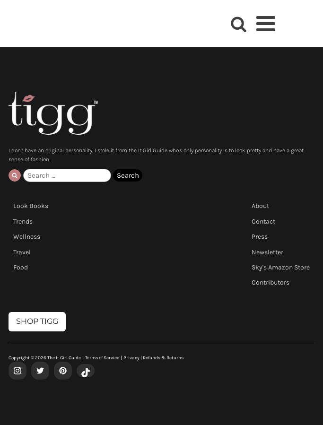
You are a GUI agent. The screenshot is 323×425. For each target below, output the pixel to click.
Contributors (270, 282)
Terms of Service (102, 358)
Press (260, 237)
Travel (22, 252)
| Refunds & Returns (161, 358)
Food (20, 267)
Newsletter (267, 252)
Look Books (30, 206)
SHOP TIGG (37, 321)
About (260, 206)
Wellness (26, 237)
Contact (263, 221)
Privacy (131, 358)
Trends (23, 221)
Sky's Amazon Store (281, 267)
